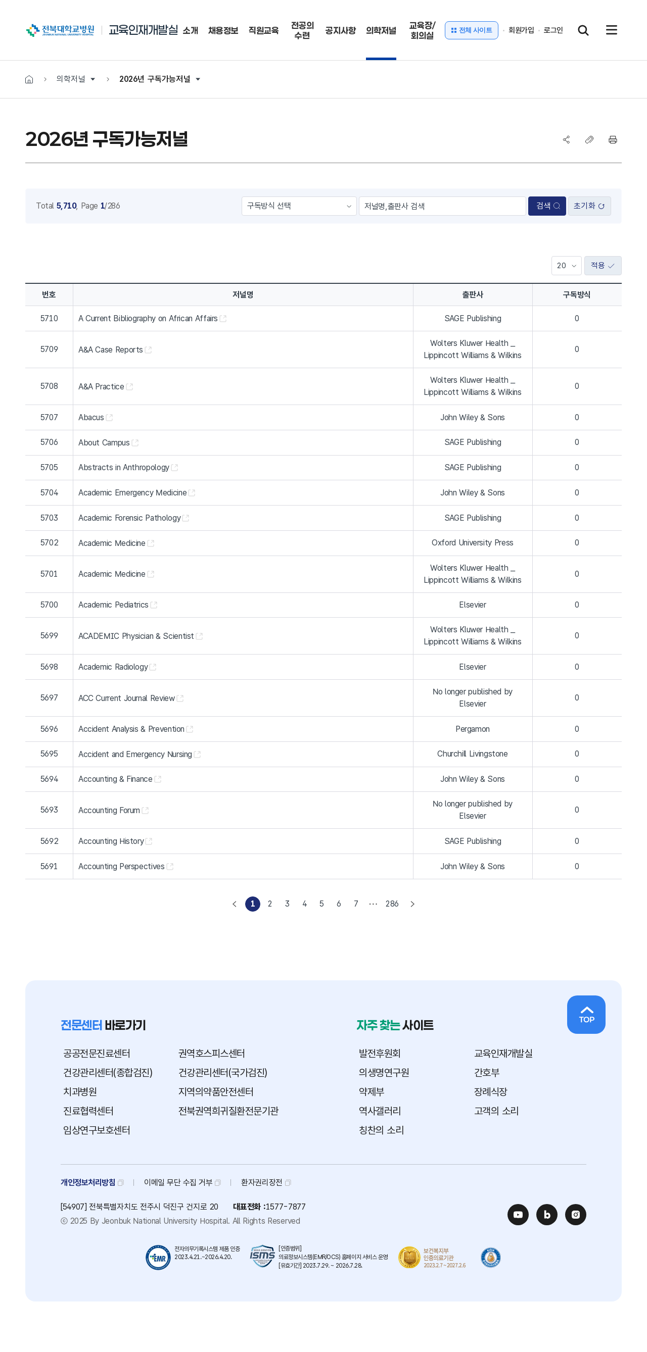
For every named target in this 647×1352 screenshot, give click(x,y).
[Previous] (234, 904)
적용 (603, 266)
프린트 (613, 139)
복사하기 (589, 139)
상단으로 (586, 1014)
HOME (29, 79)
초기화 (589, 206)
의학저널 (71, 79)
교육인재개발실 (143, 30)
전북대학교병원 (37, 25)
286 (392, 904)
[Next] (412, 904)
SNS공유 (566, 139)
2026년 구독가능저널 (155, 79)
